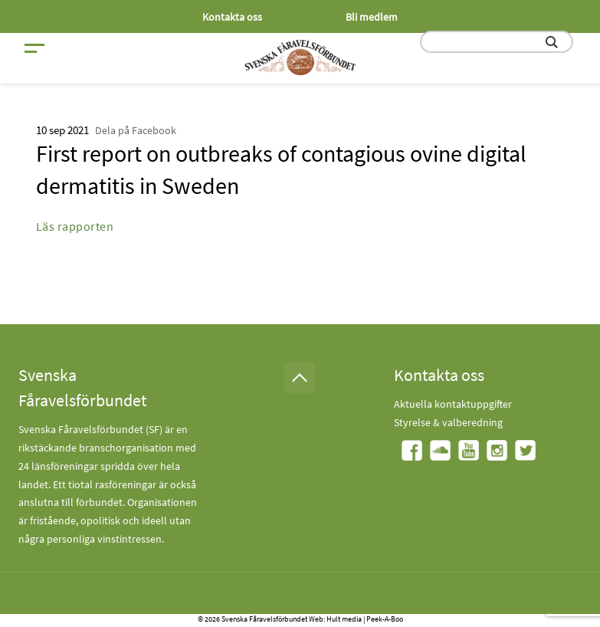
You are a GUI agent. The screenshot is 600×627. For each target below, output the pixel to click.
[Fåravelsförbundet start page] (300, 57)
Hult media (344, 619)
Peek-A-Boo (384, 619)
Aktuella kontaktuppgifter (453, 404)
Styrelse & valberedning (448, 422)
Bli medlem (372, 17)
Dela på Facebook (135, 130)
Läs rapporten (75, 226)
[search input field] (496, 42)
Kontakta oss (232, 17)
